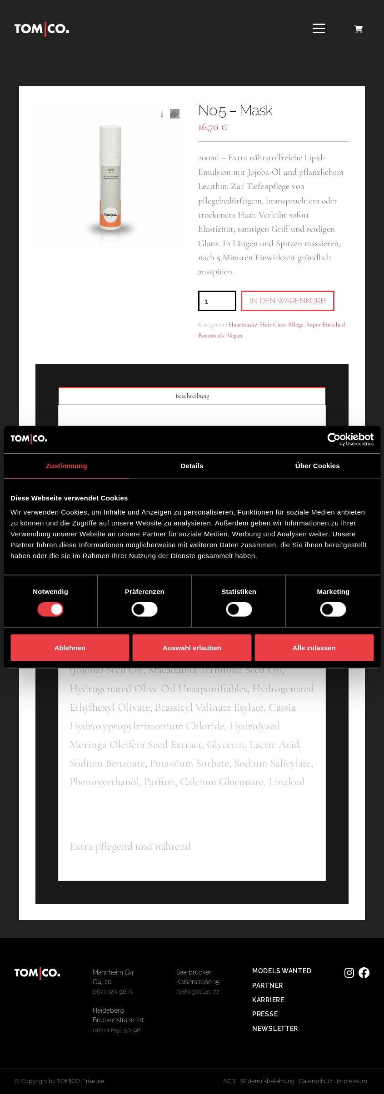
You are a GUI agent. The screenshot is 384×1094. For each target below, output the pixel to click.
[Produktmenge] (217, 301)
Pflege (296, 324)
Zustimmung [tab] (66, 465)
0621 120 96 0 (112, 991)
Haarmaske (243, 324)
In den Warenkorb (288, 300)
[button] (318, 28)
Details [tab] (192, 465)
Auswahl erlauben (192, 647)
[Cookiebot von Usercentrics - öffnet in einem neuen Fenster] (334, 439)
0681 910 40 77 (197, 991)
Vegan (234, 335)
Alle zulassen (314, 647)
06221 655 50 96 (116, 1030)
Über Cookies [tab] (317, 465)
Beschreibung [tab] (192, 396)
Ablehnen (70, 647)
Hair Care (272, 324)
